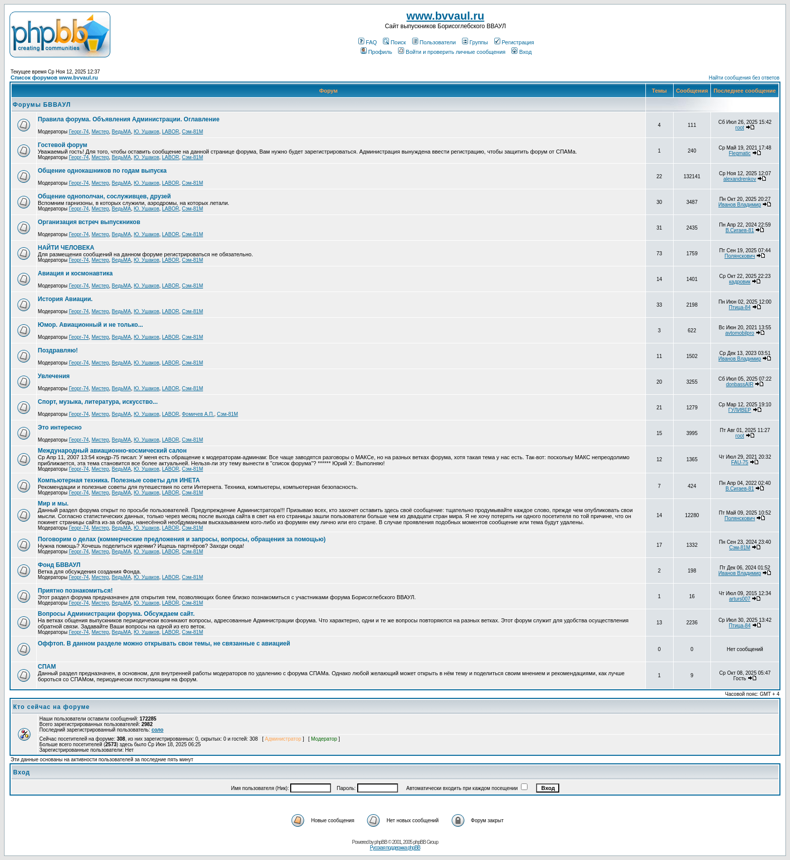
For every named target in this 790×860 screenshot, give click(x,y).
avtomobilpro (740, 333)
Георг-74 (79, 131)
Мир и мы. (53, 503)
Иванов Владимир (739, 204)
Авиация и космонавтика (75, 273)
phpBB (380, 842)
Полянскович (740, 256)
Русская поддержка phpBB (395, 847)
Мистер (100, 131)
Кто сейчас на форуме (51, 706)
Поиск (394, 42)
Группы (475, 42)
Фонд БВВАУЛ (59, 564)
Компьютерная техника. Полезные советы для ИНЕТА (119, 480)
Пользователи (434, 42)
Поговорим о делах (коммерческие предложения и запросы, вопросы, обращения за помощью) (181, 539)
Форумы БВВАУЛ (42, 104)
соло (158, 730)
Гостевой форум (62, 145)
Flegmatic (739, 153)
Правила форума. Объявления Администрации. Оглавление (129, 119)
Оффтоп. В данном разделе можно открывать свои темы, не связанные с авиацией (164, 643)
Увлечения (54, 376)
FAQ (367, 42)
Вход (521, 52)
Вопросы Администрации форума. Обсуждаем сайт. (116, 613)
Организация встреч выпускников (89, 222)
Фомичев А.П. (198, 414)
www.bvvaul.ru (445, 16)
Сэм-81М (192, 131)
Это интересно (60, 427)
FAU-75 (739, 462)
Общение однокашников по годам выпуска (102, 170)
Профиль (376, 52)
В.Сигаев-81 (740, 230)
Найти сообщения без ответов (744, 78)
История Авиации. (65, 299)
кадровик (739, 281)
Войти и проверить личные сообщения (451, 52)
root (740, 127)
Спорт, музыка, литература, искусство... (98, 401)
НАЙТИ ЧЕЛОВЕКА (66, 247)
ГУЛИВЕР (740, 410)
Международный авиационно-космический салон (112, 450)
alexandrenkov (739, 179)
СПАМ (47, 666)
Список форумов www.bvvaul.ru (54, 78)
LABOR (170, 131)
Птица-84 (740, 307)
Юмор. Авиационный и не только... (90, 324)
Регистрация (514, 42)
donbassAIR (739, 384)
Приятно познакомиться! (75, 590)
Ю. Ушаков (146, 131)
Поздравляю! (58, 350)
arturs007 (739, 599)
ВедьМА (121, 131)
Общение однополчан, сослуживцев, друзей (104, 196)
